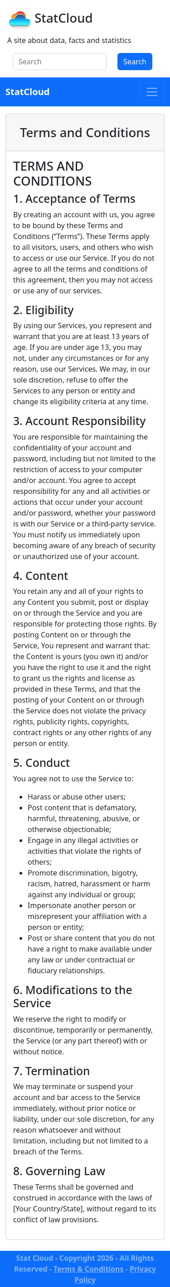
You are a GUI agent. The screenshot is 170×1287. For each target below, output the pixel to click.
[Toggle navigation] (152, 92)
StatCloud (63, 17)
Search (134, 62)
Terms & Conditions (88, 1269)
